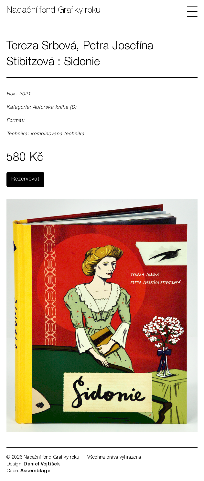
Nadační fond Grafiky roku (53, 10)
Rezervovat (25, 179)
